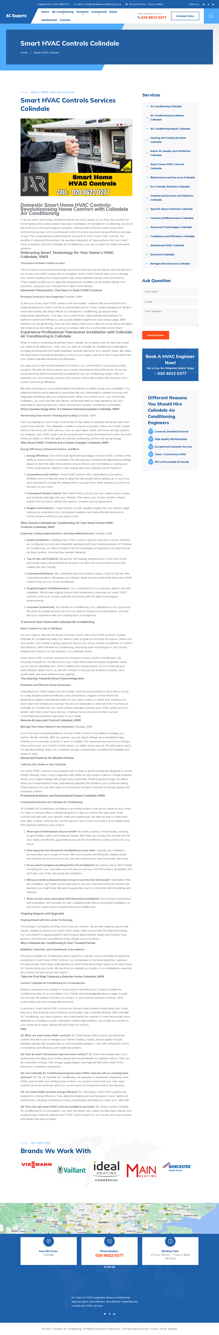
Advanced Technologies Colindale (171, 227)
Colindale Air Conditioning (67, 1328)
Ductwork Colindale (162, 254)
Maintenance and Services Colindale (172, 177)
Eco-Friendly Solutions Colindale (170, 186)
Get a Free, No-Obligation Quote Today (170, 364)
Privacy (154, 1328)
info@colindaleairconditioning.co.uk (103, 4)
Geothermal (49, 20)
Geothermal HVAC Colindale (167, 245)
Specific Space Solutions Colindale (171, 208)
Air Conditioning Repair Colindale (170, 128)
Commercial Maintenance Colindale (171, 218)
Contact (65, 20)
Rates (113, 11)
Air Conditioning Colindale (166, 106)
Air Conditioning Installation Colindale (167, 117)
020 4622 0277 (152, 17)
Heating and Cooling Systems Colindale (168, 139)
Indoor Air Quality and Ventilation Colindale (170, 153)
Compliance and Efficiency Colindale (172, 236)
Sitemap (172, 1328)
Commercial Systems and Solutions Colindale (171, 197)
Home (45, 11)
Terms (163, 1328)
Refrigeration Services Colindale (170, 263)
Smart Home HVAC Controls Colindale (167, 166)
